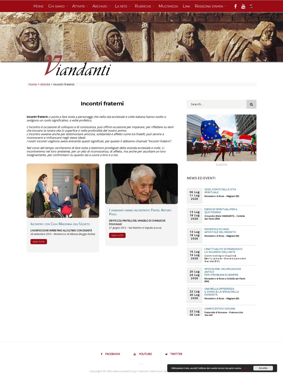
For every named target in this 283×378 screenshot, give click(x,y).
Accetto (263, 368)
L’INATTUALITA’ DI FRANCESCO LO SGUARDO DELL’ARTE (223, 250)
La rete (121, 6)
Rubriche (143, 6)
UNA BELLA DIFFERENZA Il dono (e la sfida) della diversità (221, 291)
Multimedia (168, 6)
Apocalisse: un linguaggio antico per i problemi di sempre (222, 271)
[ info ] (245, 368)
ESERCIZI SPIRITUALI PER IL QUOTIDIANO (221, 211)
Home (38, 6)
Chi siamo (56, 6)
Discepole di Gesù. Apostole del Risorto (220, 231)
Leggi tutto (39, 241)
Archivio (100, 6)
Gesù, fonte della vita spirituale (220, 191)
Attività (79, 6)
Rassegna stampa (209, 6)
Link (186, 6)
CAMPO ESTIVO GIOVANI (219, 308)
